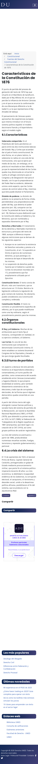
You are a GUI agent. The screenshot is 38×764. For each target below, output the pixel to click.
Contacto (30, 755)
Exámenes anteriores (15, 729)
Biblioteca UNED (13, 722)
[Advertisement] (19, 29)
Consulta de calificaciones (17, 726)
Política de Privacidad (18, 755)
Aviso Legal (5, 755)
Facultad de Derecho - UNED (18, 733)
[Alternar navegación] (35, 5)
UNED (9, 737)
